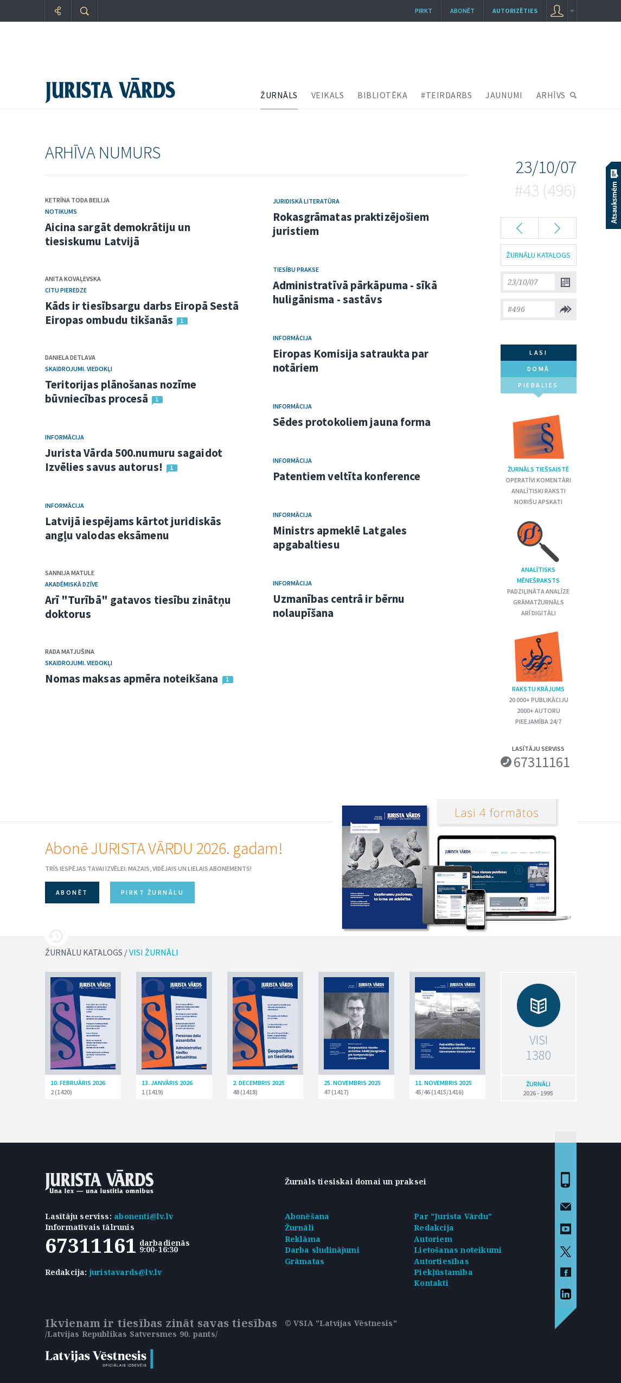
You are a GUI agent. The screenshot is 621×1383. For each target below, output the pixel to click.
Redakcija (434, 1227)
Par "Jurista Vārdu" (453, 1216)
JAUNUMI (504, 95)
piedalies (538, 387)
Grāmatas (305, 1261)
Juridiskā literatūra (306, 201)
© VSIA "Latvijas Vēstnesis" (341, 1323)
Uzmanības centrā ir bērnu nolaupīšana (339, 605)
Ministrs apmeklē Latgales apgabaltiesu (340, 537)
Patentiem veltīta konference (347, 476)
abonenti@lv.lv (143, 1216)
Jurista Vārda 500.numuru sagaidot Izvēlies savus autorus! (133, 459)
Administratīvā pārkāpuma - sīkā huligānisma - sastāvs (355, 292)
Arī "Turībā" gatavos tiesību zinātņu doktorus (138, 606)
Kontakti (431, 1283)
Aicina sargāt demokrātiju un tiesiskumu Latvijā (118, 234)
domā (538, 369)
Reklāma (303, 1239)
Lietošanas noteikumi (458, 1250)
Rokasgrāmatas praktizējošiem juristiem (351, 223)
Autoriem (433, 1239)
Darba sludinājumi (322, 1250)
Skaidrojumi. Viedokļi (78, 369)
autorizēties (514, 11)
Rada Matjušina (69, 651)
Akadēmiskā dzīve (71, 584)
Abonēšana (307, 1216)
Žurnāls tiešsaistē (538, 441)
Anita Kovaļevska (73, 279)
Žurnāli (299, 1227)
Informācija (64, 437)
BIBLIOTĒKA (382, 95)
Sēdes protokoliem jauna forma (352, 422)
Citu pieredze (66, 290)
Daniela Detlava (70, 357)
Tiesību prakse (296, 269)
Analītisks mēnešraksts (538, 551)
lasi (538, 352)
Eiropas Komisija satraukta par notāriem (351, 360)
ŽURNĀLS (279, 95)
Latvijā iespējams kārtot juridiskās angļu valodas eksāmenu (133, 528)
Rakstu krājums (538, 661)
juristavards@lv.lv (125, 1272)
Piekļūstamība (443, 1272)
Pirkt (423, 11)
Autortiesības (441, 1261)
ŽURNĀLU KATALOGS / (111, 952)
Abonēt (462, 11)
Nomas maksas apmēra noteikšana (132, 678)
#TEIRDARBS (446, 95)
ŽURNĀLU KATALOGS (538, 255)
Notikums (61, 211)
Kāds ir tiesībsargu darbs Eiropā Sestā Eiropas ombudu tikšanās (142, 312)
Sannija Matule (69, 573)
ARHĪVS (551, 95)
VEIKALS (327, 95)
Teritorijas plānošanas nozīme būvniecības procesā (121, 391)
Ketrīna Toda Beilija (77, 200)
